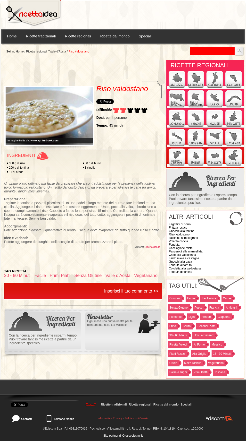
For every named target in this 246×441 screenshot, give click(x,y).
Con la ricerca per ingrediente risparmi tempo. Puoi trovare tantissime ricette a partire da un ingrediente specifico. (203, 199)
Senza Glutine (178, 307)
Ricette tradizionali (41, 36)
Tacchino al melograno (183, 238)
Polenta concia (178, 241)
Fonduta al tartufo (180, 265)
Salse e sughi (178, 372)
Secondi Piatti (206, 326)
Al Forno (199, 344)
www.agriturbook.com (44, 140)
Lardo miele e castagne (184, 258)
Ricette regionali (78, 36)
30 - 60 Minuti (178, 335)
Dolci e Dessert (203, 335)
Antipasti (231, 307)
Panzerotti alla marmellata (186, 251)
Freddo (206, 317)
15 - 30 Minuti (222, 353)
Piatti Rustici (177, 353)
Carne (227, 298)
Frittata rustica (178, 227)
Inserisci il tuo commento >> (131, 291)
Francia (214, 307)
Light (192, 317)
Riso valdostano (179, 234)
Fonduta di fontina (180, 272)
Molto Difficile (192, 363)
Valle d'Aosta (57, 51)
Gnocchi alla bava (180, 261)
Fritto (172, 326)
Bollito (187, 326)
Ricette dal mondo (115, 36)
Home (12, 36)
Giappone (224, 317)
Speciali (145, 36)
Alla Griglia (199, 353)
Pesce (198, 307)
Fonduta (174, 244)
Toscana (219, 372)
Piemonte (175, 317)
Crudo (173, 363)
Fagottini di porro (180, 224)
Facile (191, 298)
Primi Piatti (200, 372)
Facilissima (209, 298)
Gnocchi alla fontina (181, 231)
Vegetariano (216, 363)
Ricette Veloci (178, 344)
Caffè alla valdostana (182, 255)
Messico (217, 344)
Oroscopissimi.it (132, 435)
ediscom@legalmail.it (110, 428)
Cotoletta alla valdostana (185, 268)
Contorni (174, 298)
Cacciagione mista (181, 248)
